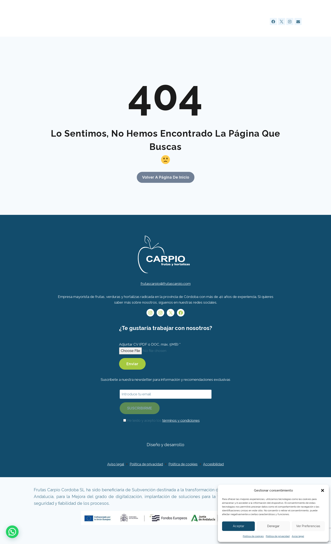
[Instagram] (289, 21)
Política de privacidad (278, 536)
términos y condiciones (181, 431)
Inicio (144, 21)
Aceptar (238, 526)
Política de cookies (253, 536)
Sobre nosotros (168, 21)
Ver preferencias (308, 526)
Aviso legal (298, 536)
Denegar (273, 526)
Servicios (196, 21)
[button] (322, 490)
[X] (281, 21)
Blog (238, 21)
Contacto (256, 21)
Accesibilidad (213, 475)
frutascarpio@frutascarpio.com (166, 294)
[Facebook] (273, 21)
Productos (219, 21)
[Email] (298, 21)
